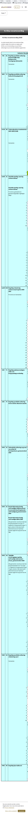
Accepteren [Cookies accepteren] (21, 811)
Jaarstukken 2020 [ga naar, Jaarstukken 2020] (9, 1)
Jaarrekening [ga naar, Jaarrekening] (16, 1)
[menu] (25, 7)
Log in (17, 7)
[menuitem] (5, 3)
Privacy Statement (9, 807)
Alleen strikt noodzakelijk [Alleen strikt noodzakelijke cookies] (11, 811)
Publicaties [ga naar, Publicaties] (2, 1)
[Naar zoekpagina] (22, 7)
